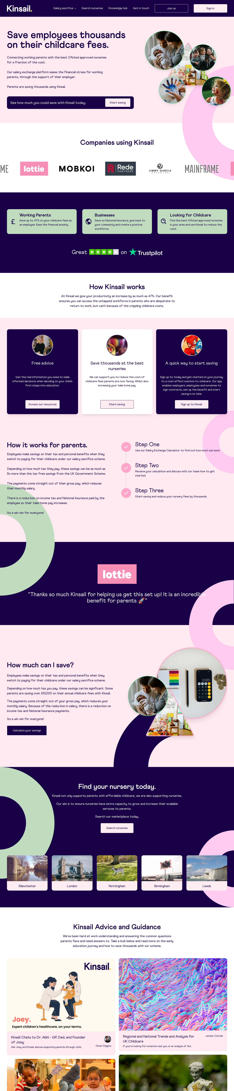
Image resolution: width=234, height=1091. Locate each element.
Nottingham (117, 886)
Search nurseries (92, 8)
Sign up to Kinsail (191, 404)
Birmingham (162, 886)
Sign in (210, 8)
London (72, 886)
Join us (171, 8)
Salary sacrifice (64, 8)
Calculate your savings (27, 730)
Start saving (118, 102)
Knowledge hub (118, 8)
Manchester (27, 886)
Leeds (206, 886)
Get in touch (141, 8)
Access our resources (42, 404)
